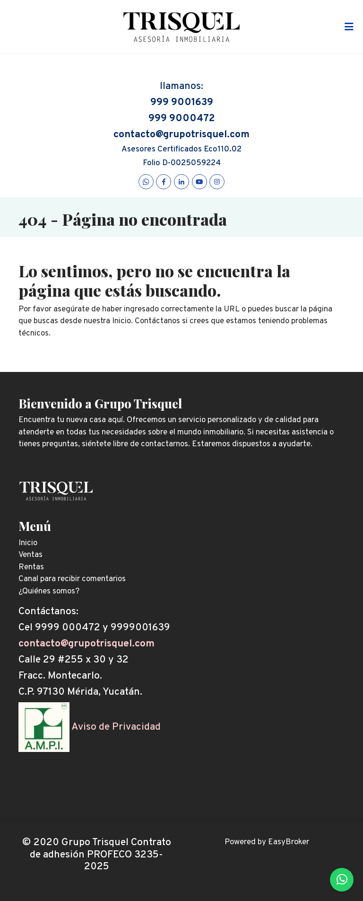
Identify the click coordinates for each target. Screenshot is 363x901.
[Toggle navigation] (349, 27)
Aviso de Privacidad (116, 727)
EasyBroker (288, 842)
